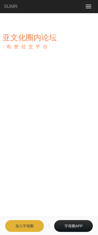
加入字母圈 (24, 226)
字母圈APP (73, 226)
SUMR (11, 6)
